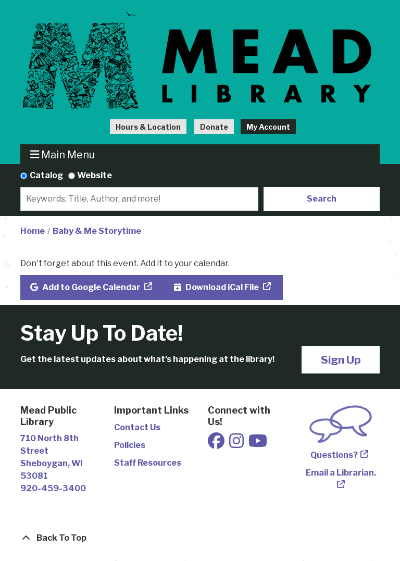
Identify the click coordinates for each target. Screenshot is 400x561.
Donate (214, 126)
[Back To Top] (200, 538)
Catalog (46, 175)
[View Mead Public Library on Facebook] (217, 444)
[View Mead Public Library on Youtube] (257, 444)
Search (321, 199)
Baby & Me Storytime (97, 231)
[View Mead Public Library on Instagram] (237, 444)
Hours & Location (148, 126)
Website (94, 175)
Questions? (334, 455)
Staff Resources (147, 463)
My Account (268, 126)
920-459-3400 (53, 488)
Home (32, 231)
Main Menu (62, 154)
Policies (129, 445)
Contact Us (137, 427)
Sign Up (341, 359)
